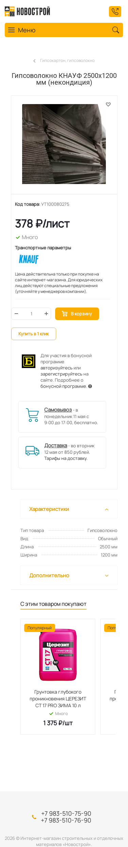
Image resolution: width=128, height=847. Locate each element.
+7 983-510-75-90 (66, 813)
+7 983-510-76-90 (66, 820)
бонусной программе (63, 386)
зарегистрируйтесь (61, 374)
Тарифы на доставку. (65, 458)
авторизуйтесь (57, 368)
